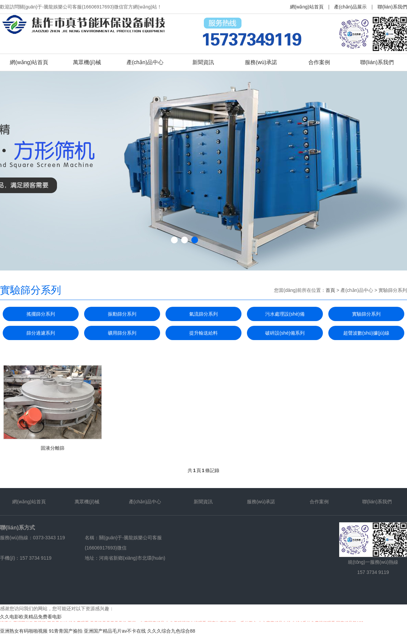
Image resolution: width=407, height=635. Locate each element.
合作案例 (319, 62)
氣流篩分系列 (203, 314)
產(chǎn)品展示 (350, 7)
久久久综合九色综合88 (171, 631)
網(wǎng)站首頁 (307, 7)
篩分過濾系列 (40, 333)
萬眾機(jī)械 (87, 62)
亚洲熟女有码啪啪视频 (23, 631)
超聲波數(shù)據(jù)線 (366, 333)
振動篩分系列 (122, 314)
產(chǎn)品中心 (145, 62)
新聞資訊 (203, 62)
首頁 (330, 290)
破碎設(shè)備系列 (285, 333)
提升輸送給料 (203, 333)
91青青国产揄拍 (66, 631)
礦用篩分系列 (122, 333)
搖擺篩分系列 (40, 314)
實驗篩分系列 (366, 314)
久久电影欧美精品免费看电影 (31, 616)
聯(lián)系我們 (392, 7)
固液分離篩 (52, 448)
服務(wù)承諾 (261, 62)
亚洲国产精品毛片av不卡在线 (115, 631)
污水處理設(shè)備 (285, 314)
